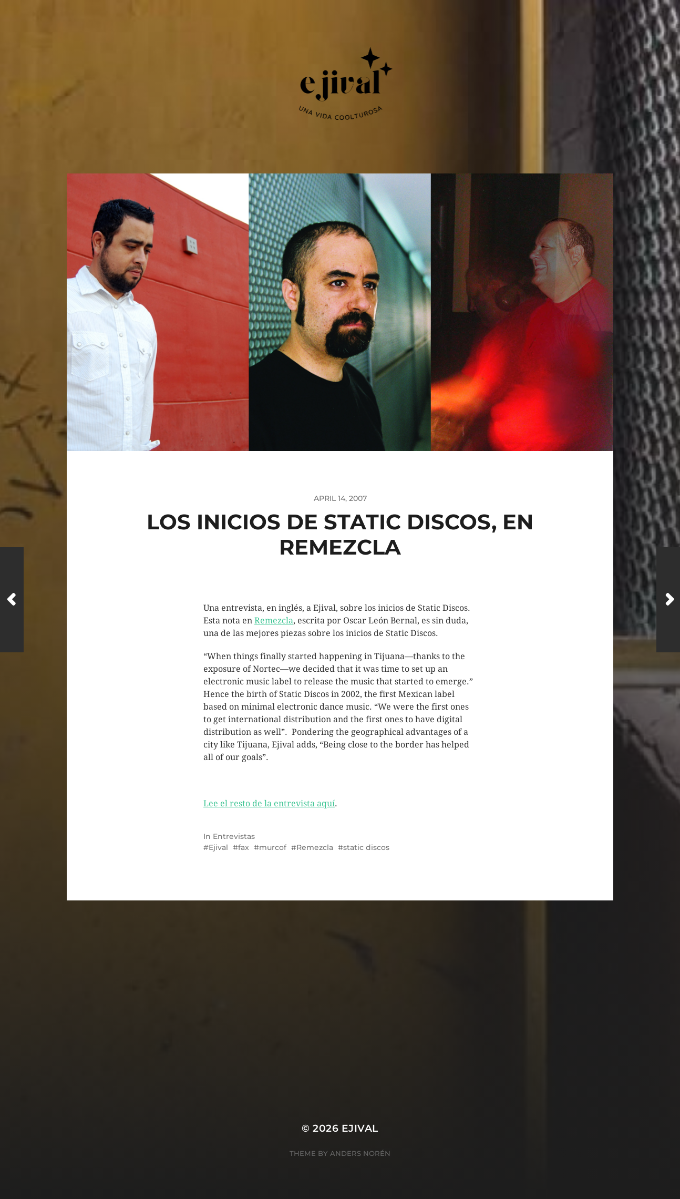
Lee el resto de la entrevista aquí (269, 803)
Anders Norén (360, 1153)
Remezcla (273, 621)
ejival (360, 1128)
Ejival (218, 847)
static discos (366, 847)
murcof (272, 847)
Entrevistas (234, 836)
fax (243, 847)
